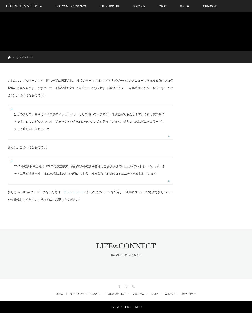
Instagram (126, 286)
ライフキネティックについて (71, 6)
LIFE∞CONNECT (21, 6)
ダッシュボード (73, 192)
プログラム (139, 6)
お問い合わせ (210, 6)
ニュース (184, 6)
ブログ (162, 6)
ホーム (38, 6)
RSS (133, 286)
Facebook (119, 286)
